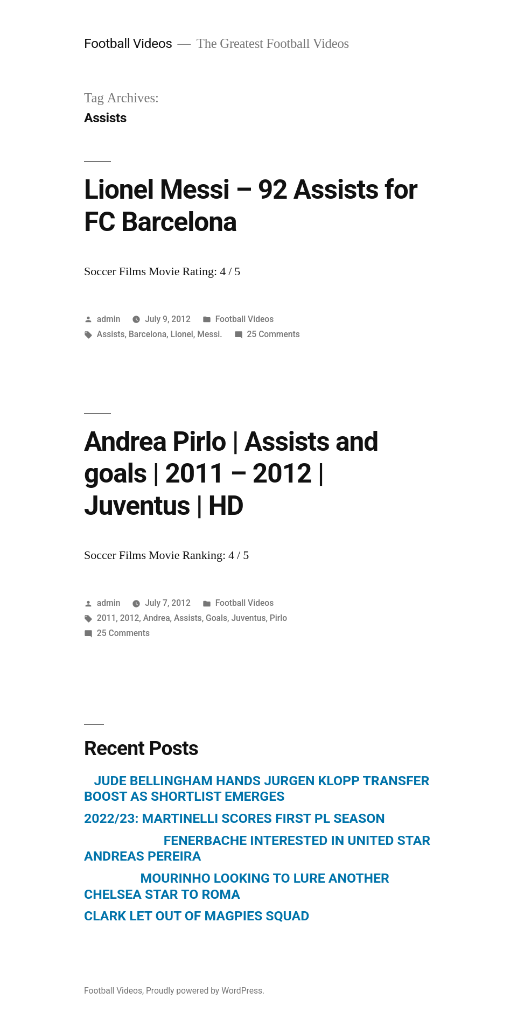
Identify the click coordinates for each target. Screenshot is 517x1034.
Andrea (156, 618)
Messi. (209, 334)
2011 (106, 618)
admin (109, 319)
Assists (111, 334)
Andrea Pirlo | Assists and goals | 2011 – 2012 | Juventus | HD (231, 473)
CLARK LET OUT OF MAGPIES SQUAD (196, 916)
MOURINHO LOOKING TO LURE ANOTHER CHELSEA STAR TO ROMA (236, 886)
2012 (129, 618)
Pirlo (278, 618)
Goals (216, 618)
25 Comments (273, 334)
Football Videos (128, 43)
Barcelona (147, 334)
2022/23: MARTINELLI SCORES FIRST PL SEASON (234, 818)
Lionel (181, 334)
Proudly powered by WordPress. (205, 991)
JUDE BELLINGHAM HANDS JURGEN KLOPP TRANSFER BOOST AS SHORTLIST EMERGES (256, 789)
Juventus (248, 618)
